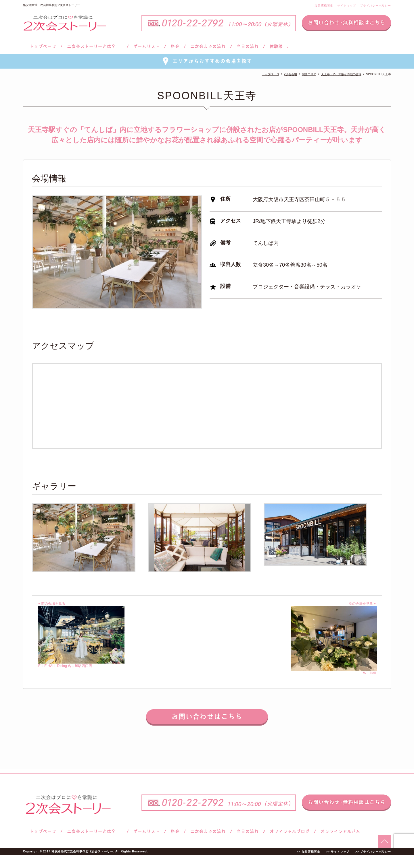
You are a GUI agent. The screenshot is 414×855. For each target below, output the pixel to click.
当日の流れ (247, 46)
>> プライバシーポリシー (373, 851)
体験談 (276, 46)
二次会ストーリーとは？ (95, 46)
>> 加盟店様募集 (308, 851)
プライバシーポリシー (375, 5)
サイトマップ (346, 5)
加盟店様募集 (324, 5)
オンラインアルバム (338, 831)
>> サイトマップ (337, 851)
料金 (175, 46)
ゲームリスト (146, 46)
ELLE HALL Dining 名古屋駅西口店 (81, 664)
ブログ (289, 831)
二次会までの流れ (208, 46)
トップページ (42, 46)
